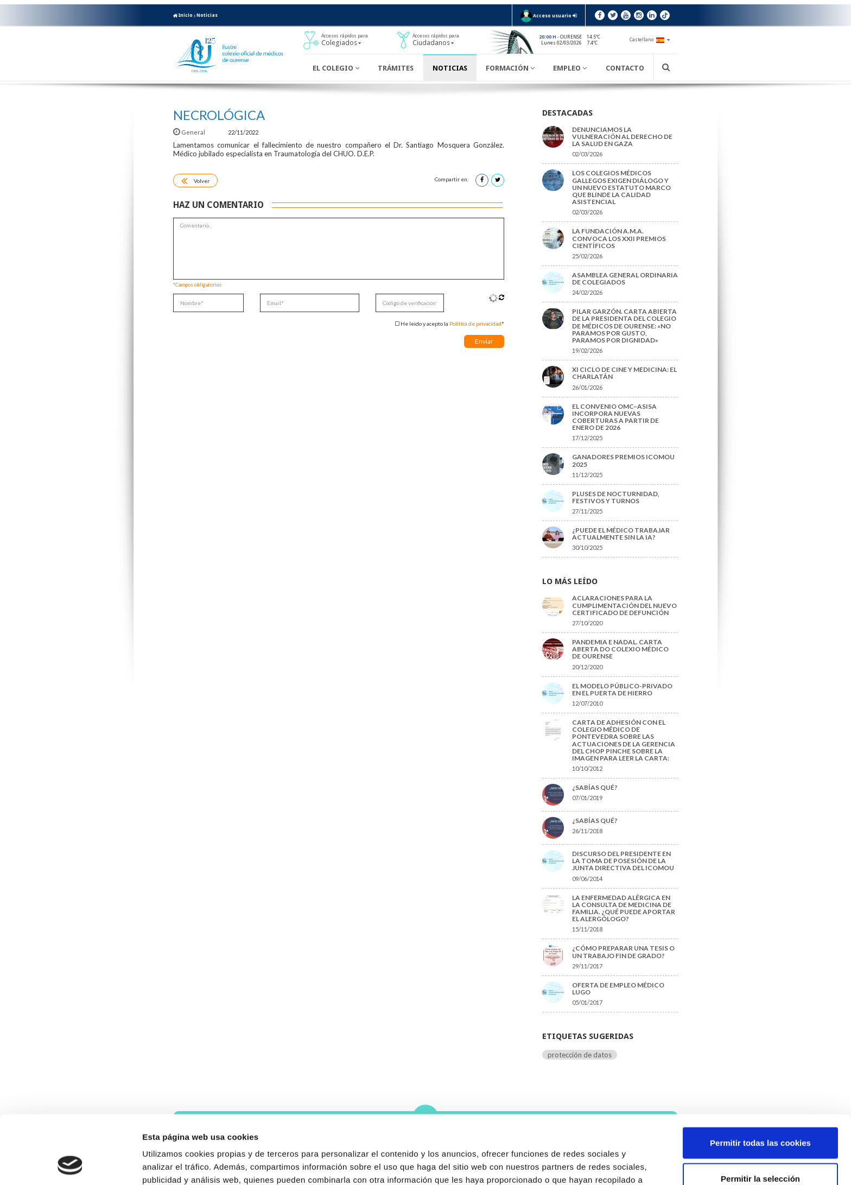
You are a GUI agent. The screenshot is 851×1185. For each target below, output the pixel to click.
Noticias (207, 15)
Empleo (570, 68)
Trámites (396, 68)
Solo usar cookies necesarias (760, 1149)
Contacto (625, 68)
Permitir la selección (760, 1114)
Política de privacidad (475, 323)
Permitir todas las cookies (760, 1078)
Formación (510, 68)
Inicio (183, 15)
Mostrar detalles (583, 1163)
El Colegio (336, 68)
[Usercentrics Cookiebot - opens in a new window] (70, 1164)
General (189, 132)
